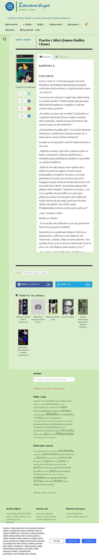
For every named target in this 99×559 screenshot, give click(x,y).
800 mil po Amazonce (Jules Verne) (38, 319)
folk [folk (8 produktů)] (58, 407)
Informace (73, 24)
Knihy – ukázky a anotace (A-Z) (18, 516)
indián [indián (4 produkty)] (35, 415)
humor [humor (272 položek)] (48, 461)
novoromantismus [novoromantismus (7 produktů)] (40, 421)
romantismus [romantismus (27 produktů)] (53, 427)
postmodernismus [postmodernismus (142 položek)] (62, 467)
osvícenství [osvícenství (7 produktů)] (69, 421)
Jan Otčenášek (68, 317)
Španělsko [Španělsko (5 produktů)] (52, 437)
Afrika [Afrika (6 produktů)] (42, 401)
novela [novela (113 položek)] (63, 464)
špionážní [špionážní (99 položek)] (50, 484)
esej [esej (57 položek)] (34, 458)
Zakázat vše (72, 541)
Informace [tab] (62, 56)
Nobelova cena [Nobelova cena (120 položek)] (53, 464)
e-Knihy (27, 24)
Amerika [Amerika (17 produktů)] (49, 400)
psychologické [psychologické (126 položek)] (64, 471)
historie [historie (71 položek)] (36, 461)
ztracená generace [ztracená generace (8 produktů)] (40, 437)
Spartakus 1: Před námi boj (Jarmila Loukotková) (23, 351)
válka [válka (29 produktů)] (46, 434)
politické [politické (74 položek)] (45, 467)
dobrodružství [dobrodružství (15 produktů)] (52, 404)
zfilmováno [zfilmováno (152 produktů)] (64, 433)
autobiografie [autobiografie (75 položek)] (42, 451)
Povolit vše (89, 541)
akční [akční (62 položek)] (35, 451)
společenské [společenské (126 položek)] (47, 481)
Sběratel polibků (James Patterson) (23, 319)
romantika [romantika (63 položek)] (52, 474)
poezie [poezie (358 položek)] (37, 467)
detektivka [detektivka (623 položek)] (66, 450)
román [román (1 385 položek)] (38, 477)
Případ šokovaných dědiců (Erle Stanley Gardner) (83, 322)
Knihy (40, 24)
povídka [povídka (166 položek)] (37, 471)
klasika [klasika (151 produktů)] (52, 413)
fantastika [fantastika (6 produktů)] (52, 407)
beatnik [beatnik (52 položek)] (50, 451)
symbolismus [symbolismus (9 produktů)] (48, 430)
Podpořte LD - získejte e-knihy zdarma (49, 388)
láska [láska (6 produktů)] (61, 415)
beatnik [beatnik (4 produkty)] (35, 404)
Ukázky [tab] (45, 56)
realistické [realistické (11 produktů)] (67, 424)
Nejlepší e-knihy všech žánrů (45, 492)
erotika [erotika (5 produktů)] (62, 404)
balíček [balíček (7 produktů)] (69, 401)
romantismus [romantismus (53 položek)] (60, 474)
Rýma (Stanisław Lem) (53, 318)
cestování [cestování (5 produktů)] (41, 404)
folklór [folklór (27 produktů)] (64, 407)
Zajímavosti (55, 24)
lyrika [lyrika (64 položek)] (67, 461)
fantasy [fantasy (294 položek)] (41, 457)
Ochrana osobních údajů (46, 516)
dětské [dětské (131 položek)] (68, 454)
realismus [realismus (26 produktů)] (57, 424)
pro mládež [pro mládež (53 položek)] (45, 471)
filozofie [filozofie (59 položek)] (56, 458)
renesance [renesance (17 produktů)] (38, 427)
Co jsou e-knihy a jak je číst (76, 516)
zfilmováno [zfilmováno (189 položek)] (39, 484)
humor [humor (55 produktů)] (66, 410)
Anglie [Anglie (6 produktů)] (57, 401)
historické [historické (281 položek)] (65, 457)
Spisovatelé (11, 24)
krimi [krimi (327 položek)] (62, 461)
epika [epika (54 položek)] (73, 454)
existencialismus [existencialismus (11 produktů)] (40, 407)
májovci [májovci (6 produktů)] (47, 418)
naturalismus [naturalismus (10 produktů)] (55, 418)
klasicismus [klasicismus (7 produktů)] (42, 414)
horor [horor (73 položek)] (41, 461)
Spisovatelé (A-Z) (13, 519)
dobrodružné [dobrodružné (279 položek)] (50, 454)
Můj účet (9, 30)
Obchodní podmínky (44, 513)
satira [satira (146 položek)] (47, 478)
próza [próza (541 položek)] (53, 471)
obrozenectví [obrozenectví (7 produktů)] (59, 421)
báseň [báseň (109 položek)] (55, 451)
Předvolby (56, 541)
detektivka (28, 272)
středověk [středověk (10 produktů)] (37, 430)
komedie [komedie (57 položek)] (55, 461)
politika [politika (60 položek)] (50, 468)
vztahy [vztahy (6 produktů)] (40, 434)
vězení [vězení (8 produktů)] (52, 434)
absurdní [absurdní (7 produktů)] (36, 401)
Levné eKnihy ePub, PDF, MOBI (18, 513)
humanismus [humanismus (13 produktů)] (56, 411)
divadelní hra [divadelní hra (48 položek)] (37, 454)
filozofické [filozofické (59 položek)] (49, 458)
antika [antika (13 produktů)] (63, 400)
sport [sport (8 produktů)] (63, 427)
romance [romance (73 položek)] (45, 474)
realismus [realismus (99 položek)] (37, 474)
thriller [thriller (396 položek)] (58, 481)
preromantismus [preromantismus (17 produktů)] (42, 424)
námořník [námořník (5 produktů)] (50, 421)
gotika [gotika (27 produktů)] (45, 410)
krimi (37, 272)
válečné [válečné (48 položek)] (65, 481)
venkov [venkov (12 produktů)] (56, 430)
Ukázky (27, 39)
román (44, 272)
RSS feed (10, 522)
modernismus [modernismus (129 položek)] (39, 464)
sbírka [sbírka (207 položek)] (54, 477)
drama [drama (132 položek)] (61, 454)
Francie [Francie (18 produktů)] (37, 410)
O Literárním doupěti (74, 513)
